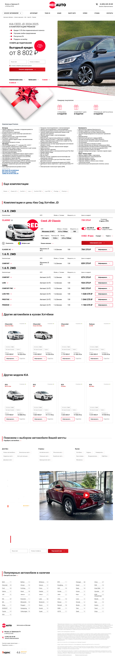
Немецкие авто (44, 456)
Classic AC (14, 191)
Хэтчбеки (79, 452)
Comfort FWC (38, 191)
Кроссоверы (80, 456)
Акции (59, 13)
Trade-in (47, 13)
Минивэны (79, 460)
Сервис (85, 13)
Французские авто (45, 460)
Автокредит (34, 13)
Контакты (110, 13)
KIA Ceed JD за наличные (10, 170)
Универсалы (99, 452)
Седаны (88, 452)
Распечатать (9, 243)
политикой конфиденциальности (16, 74)
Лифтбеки (104, 456)
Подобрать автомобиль (11, 440)
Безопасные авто (24, 452)
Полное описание (46, 243)
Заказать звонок (14, 488)
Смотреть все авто (10, 575)
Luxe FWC (47, 191)
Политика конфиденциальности (65, 655)
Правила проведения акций (81, 655)
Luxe (29, 191)
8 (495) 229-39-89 (106, 4)
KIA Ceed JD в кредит (9, 172)
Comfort (22, 191)
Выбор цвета (32, 79)
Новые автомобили (9, 452)
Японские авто (57, 452)
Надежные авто (8, 456)
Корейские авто (57, 456)
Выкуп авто (72, 13)
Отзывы (96, 13)
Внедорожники (92, 456)
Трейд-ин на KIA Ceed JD (10, 173)
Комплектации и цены (16, 79)
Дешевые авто (7, 460)
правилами (26, 74)
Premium (64, 191)
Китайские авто (44, 452)
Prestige (56, 191)
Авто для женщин (22, 456)
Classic (5, 191)
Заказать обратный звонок (106, 6)
